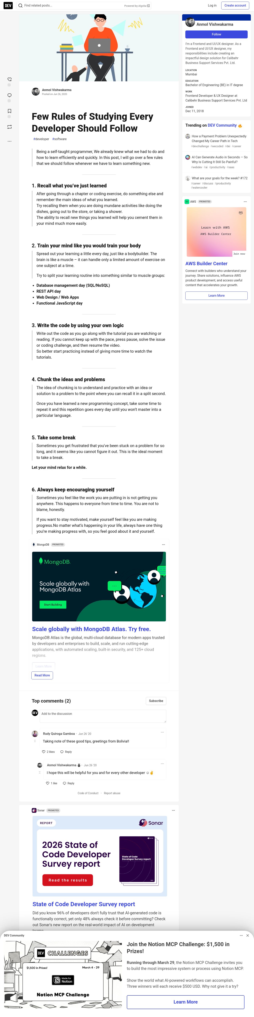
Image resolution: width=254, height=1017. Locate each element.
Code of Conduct (88, 793)
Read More (42, 675)
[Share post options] (9, 141)
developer (41, 139)
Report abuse (112, 793)
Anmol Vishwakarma (56, 90)
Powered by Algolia (137, 5)
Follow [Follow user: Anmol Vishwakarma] (216, 34)
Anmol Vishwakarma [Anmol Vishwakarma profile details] (61, 765)
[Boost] (9, 127)
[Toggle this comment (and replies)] (35, 741)
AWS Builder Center (206, 263)
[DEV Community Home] (8, 5)
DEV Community (222, 125)
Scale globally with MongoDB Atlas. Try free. (91, 629)
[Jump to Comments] (9, 97)
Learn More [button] (216, 295)
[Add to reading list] (9, 113)
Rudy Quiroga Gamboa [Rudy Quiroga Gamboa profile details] (59, 734)
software (59, 139)
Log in (212, 5)
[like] (48, 752)
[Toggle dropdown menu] (163, 544)
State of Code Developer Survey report (84, 904)
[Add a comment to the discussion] (103, 716)
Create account (235, 5)
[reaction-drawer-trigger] (9, 81)
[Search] (20, 5)
